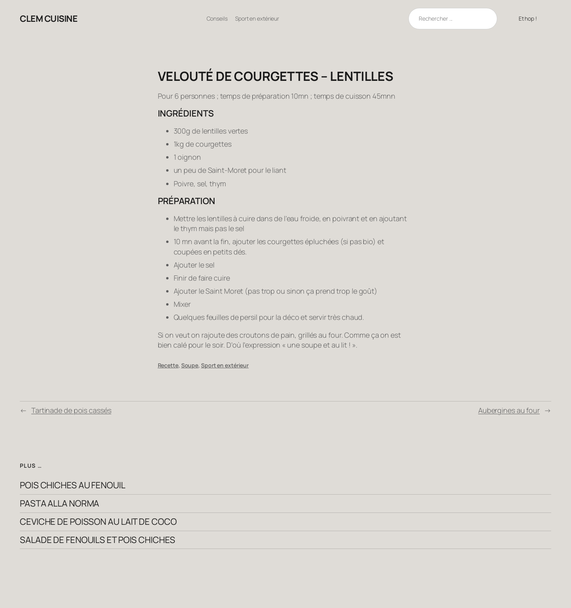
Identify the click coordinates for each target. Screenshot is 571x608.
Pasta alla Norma (59, 504)
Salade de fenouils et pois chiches (97, 540)
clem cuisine (48, 19)
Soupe (190, 365)
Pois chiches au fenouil (72, 485)
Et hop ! (528, 18)
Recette (168, 365)
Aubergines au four (509, 410)
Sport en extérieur (225, 365)
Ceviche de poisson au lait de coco (98, 522)
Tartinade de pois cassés (71, 410)
